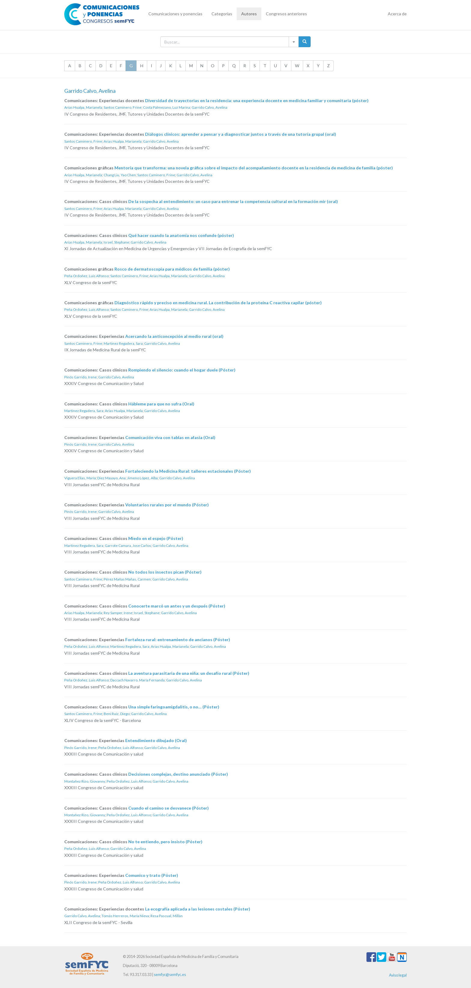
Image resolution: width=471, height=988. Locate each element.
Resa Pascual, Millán (166, 916)
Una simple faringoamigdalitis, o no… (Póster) (173, 706)
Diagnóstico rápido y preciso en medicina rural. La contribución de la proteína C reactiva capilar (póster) (218, 302)
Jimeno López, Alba (142, 478)
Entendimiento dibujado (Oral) (156, 740)
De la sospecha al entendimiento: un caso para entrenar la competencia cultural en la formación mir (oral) (233, 201)
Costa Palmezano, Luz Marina (166, 107)
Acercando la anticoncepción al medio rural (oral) (174, 336)
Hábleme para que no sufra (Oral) (161, 403)
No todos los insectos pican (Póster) (165, 571)
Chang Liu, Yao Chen (120, 175)
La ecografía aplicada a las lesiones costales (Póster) (197, 908)
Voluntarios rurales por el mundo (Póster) (167, 504)
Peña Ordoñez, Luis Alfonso (86, 276)
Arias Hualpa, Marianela (83, 107)
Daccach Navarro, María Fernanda (137, 680)
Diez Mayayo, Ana (111, 478)
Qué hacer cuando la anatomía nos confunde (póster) (181, 235)
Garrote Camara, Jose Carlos (128, 545)
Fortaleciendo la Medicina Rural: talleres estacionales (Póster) (188, 471)
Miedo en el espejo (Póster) (155, 538)
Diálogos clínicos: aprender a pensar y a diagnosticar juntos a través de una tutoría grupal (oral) (240, 134)
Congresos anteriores (286, 13)
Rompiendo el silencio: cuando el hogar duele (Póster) (181, 369)
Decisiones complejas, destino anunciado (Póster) (178, 774)
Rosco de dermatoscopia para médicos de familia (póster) (172, 268)
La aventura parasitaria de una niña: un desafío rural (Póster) (188, 673)
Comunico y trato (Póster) (151, 875)
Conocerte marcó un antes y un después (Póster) (176, 605)
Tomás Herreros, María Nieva (125, 916)
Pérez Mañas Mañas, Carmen (127, 579)
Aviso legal (398, 975)
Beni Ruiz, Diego (116, 713)
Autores (249, 13)
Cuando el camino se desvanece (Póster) (168, 808)
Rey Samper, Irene (118, 613)
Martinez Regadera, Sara (123, 343)
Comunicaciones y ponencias (175, 13)
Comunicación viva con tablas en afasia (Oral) (170, 437)
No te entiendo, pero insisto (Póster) (165, 841)
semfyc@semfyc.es (170, 974)
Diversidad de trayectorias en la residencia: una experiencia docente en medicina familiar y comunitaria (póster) (257, 100)
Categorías (221, 13)
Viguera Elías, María (80, 478)
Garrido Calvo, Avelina (209, 107)
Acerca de (397, 13)
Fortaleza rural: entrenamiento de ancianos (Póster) (177, 639)
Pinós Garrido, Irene (80, 377)
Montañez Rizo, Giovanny (84, 781)
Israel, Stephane (116, 242)
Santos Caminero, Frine (122, 107)
